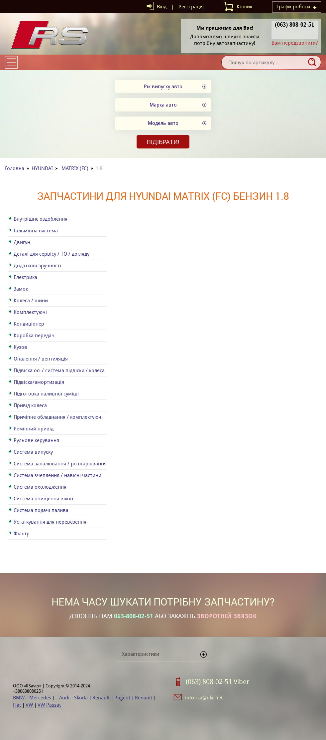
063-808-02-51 (133, 616)
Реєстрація (191, 6)
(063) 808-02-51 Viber (217, 681)
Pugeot (123, 697)
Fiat (17, 705)
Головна (14, 168)
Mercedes (41, 697)
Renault (101, 697)
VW (30, 705)
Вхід (161, 6)
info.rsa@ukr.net (204, 697)
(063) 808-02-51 (294, 24)
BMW (19, 697)
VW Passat (49, 705)
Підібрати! (163, 142)
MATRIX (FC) (74, 168)
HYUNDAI (42, 168)
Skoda (81, 697)
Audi (65, 697)
